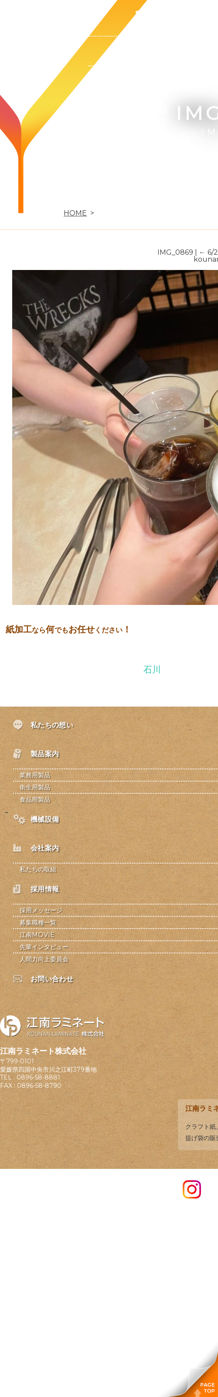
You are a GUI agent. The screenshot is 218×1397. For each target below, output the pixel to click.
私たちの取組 (38, 869)
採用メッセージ (41, 910)
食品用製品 (150, 110)
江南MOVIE (37, 935)
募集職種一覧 (38, 922)
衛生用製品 (150, 80)
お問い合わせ (66, 198)
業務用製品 (150, 51)
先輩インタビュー (44, 947)
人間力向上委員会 (44, 959)
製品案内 (150, 14)
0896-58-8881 (38, 1077)
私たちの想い (66, 14)
